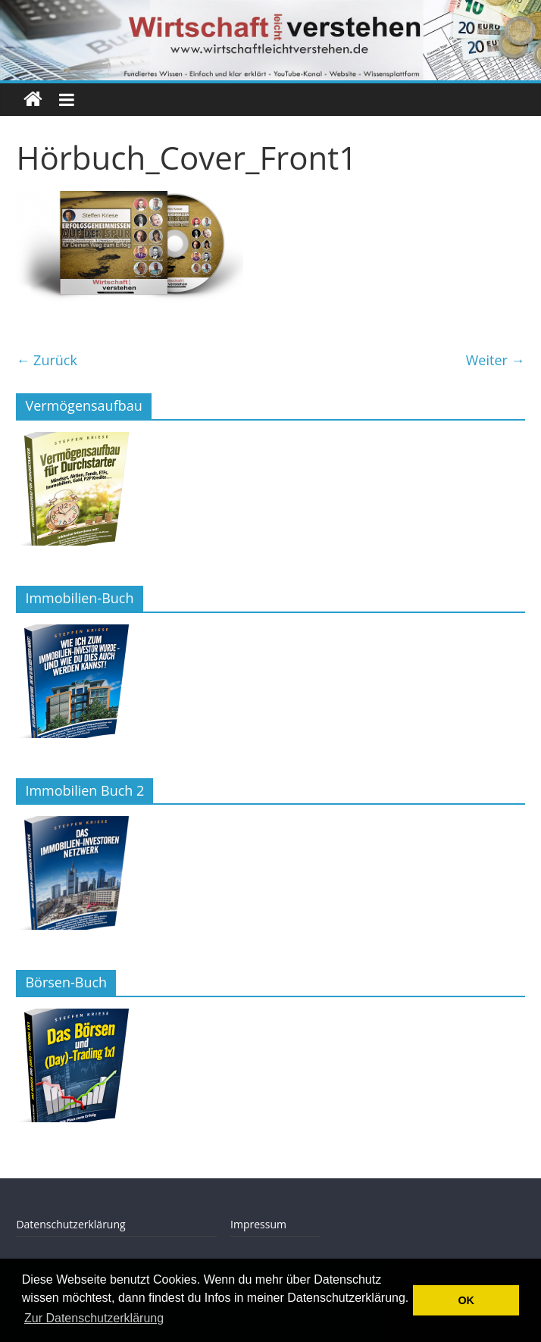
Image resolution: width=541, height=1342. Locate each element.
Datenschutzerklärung (70, 1224)
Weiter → (495, 360)
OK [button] (466, 1300)
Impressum (258, 1224)
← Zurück (46, 360)
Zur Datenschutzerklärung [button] (94, 1318)
